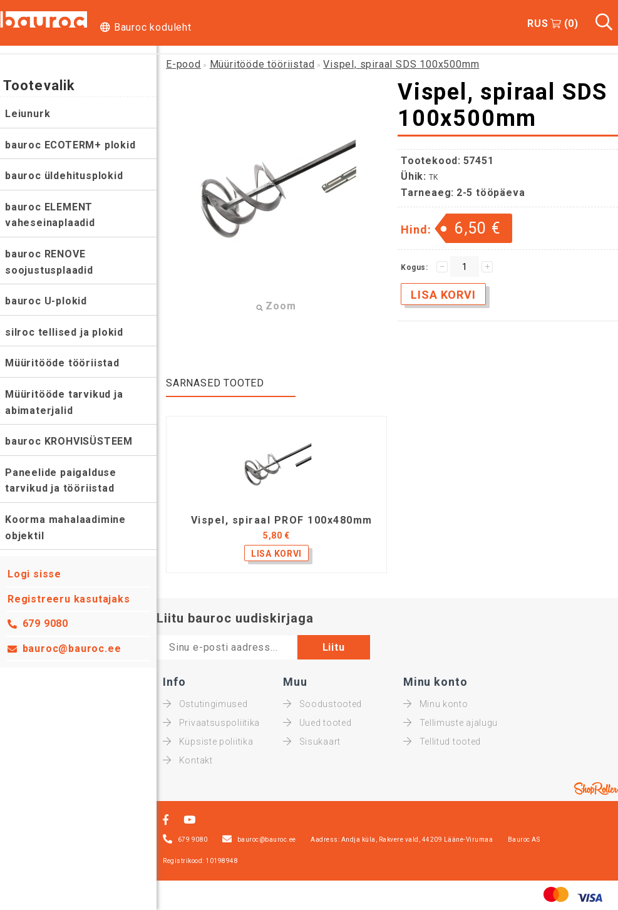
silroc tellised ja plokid (64, 332)
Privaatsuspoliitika (211, 723)
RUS (537, 23)
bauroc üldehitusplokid (64, 176)
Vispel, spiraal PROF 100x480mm (282, 520)
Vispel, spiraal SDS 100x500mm (401, 64)
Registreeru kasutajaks (69, 599)
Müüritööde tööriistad (62, 363)
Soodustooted (322, 704)
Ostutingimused (205, 704)
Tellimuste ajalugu (450, 723)
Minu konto (435, 704)
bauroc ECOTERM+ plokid (70, 145)
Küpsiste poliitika (208, 742)
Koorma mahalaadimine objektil (65, 528)
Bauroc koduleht (153, 27)
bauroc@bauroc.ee (72, 648)
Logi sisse (34, 574)
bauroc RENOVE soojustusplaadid (49, 262)
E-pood (183, 64)
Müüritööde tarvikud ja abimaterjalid (64, 402)
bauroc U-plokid (46, 301)
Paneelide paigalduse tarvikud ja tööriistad (60, 481)
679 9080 (45, 623)
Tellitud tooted (442, 742)
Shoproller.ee (596, 788)
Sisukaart (312, 742)
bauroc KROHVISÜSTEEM (69, 441)
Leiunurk (27, 114)
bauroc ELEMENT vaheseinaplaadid (50, 215)
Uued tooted (317, 723)
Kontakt (188, 760)
